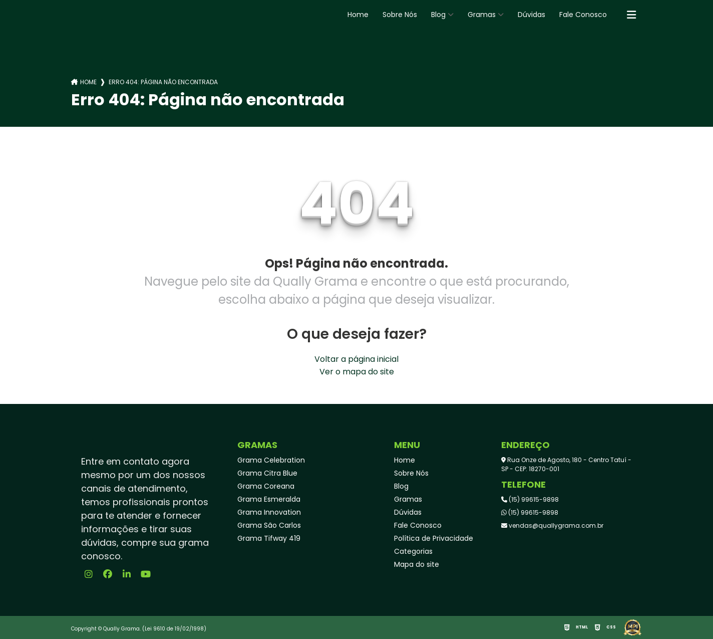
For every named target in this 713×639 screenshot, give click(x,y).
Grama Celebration (271, 460)
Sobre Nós (400, 15)
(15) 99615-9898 (530, 499)
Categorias (413, 551)
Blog (438, 15)
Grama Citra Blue (267, 473)
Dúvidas (531, 15)
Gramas (482, 15)
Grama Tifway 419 (268, 538)
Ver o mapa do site (356, 371)
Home (358, 15)
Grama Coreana (265, 486)
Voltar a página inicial (356, 359)
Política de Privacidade (433, 538)
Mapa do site (416, 564)
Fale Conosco (583, 15)
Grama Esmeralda (268, 499)
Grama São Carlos (269, 525)
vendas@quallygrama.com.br (552, 525)
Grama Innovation (269, 512)
